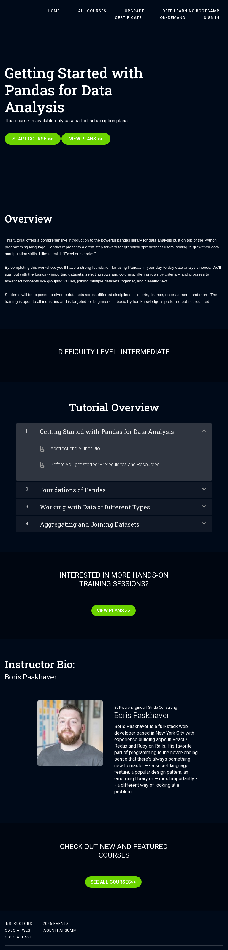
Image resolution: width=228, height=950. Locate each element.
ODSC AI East (18, 925)
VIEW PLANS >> (90, 139)
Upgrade (108, 11)
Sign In (215, 18)
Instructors (18, 912)
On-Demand (184, 18)
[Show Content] (203, 426)
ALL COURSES (74, 11)
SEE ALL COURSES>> (111, 874)
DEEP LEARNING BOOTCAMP (157, 11)
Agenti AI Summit (61, 919)
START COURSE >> (32, 139)
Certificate (210, 11)
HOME (43, 11)
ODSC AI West (19, 919)
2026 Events (56, 912)
